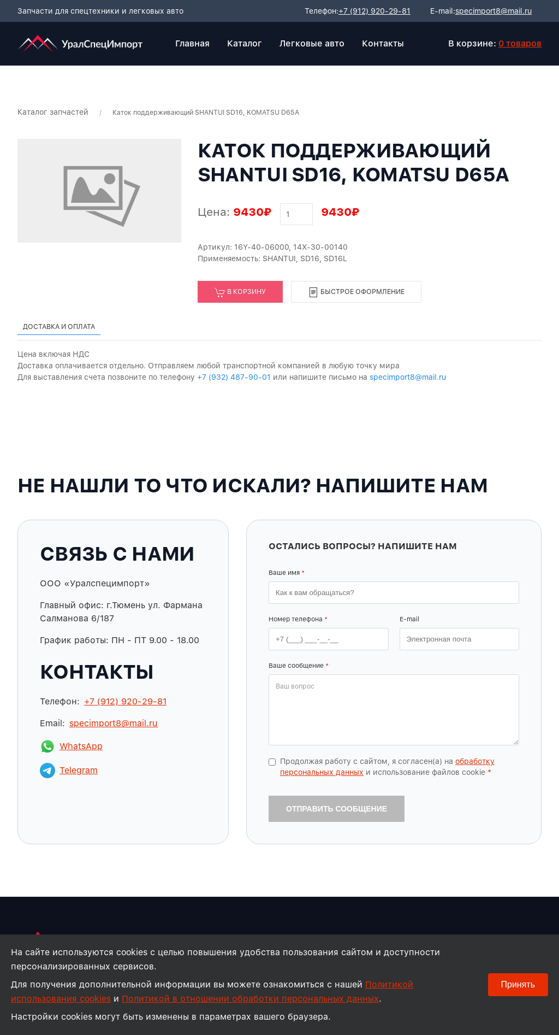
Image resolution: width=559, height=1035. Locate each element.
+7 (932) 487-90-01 (234, 377)
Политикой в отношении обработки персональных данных (250, 998)
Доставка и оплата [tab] (59, 326)
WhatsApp (71, 746)
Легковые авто (312, 43)
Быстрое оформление (356, 292)
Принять (518, 984)
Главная (192, 43)
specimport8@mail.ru (493, 11)
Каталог (244, 43)
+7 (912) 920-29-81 (374, 11)
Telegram (69, 770)
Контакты (383, 43)
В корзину (240, 292)
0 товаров (520, 43)
